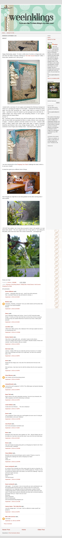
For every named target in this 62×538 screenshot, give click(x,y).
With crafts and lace (10, 516)
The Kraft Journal (30, 55)
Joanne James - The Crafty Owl (13, 506)
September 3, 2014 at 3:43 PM (12, 370)
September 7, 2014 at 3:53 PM (12, 511)
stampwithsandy (9, 384)
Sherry (7, 313)
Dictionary (8, 284)
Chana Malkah (8, 453)
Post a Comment (8, 523)
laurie (6, 360)
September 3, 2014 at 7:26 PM (12, 408)
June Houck (8, 423)
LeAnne (55, 44)
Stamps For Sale (10, 32)
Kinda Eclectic (30, 284)
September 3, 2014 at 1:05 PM (12, 344)
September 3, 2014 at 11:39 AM (12, 332)
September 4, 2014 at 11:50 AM (12, 448)
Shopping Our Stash (7, 286)
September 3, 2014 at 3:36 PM (12, 355)
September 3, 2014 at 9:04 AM (12, 308)
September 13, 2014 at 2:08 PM (12, 520)
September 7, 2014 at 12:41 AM (12, 501)
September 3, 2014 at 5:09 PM (12, 389)
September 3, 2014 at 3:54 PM (12, 379)
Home (3, 32)
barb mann (8, 348)
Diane (6, 432)
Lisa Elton (7, 326)
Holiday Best (24, 284)
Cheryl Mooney (9, 375)
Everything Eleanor (15, 284)
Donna (7, 442)
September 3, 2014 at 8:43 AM (12, 297)
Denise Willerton (9, 291)
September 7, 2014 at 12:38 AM (12, 479)
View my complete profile (53, 78)
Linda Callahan (9, 404)
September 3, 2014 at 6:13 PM (12, 400)
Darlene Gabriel (9, 337)
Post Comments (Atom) (14, 533)
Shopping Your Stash (22, 164)
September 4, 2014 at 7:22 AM (12, 427)
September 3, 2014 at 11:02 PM (12, 419)
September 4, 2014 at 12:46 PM (12, 461)
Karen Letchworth (9, 466)
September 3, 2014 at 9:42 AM (12, 322)
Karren (7, 413)
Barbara (7, 301)
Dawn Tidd (8, 394)
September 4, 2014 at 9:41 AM (12, 438)
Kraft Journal (37, 284)
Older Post (41, 529)
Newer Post (6, 529)
